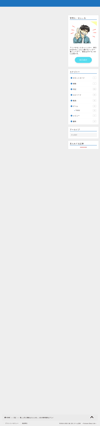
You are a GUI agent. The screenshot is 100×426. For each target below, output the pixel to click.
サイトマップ (68, 9)
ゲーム (84, 106)
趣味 (84, 121)
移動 (84, 83)
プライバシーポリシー (12, 423)
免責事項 (24, 423)
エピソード (84, 95)
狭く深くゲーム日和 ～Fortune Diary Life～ (50, 3)
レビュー (84, 115)
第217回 (5, 249)
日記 (3, 18)
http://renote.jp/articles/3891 (13, 84)
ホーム (29, 9)
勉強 (84, 100)
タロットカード (84, 78)
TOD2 (86, 110)
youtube (54, 9)
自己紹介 (40, 9)
